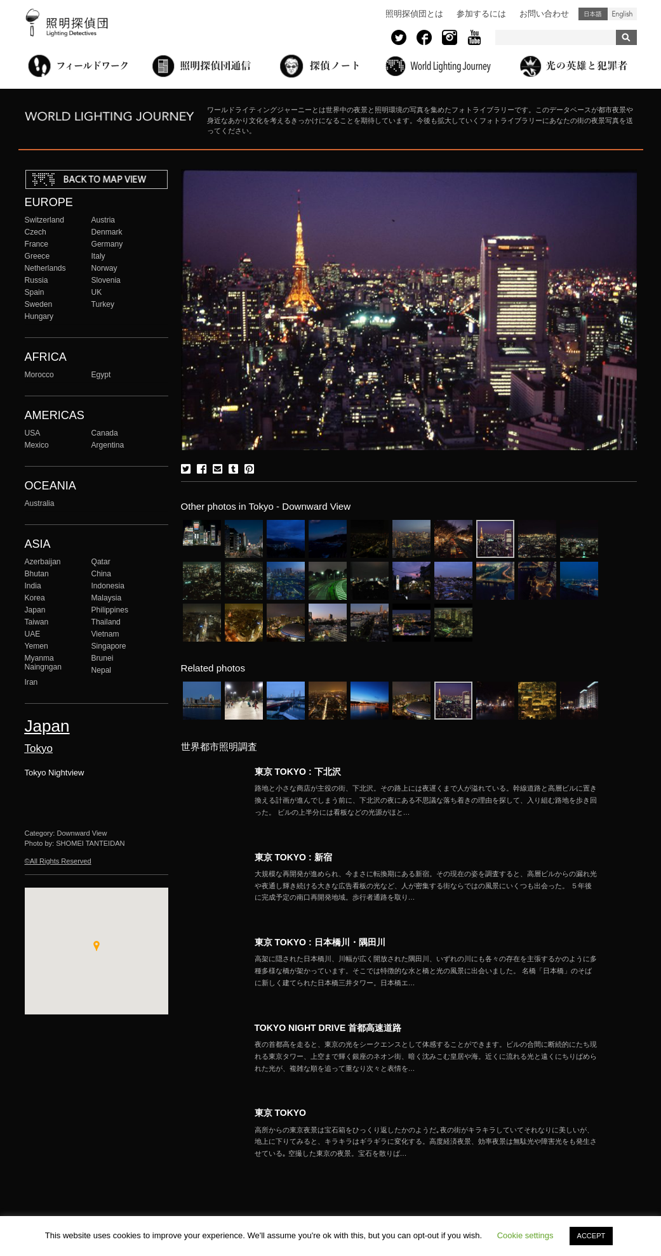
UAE (33, 634)
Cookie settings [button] (525, 1235)
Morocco (39, 374)
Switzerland (44, 220)
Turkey (102, 304)
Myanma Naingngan (43, 662)
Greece (37, 256)
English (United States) (622, 14)
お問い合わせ (544, 13)
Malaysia (106, 597)
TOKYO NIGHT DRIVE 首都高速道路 (328, 1028)
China (101, 573)
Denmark (107, 232)
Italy (98, 256)
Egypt (101, 374)
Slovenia (106, 280)
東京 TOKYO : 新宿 (293, 857)
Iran (31, 682)
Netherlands (45, 268)
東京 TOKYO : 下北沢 (298, 772)
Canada (104, 433)
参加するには (481, 13)
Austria (103, 220)
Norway (104, 268)
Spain (34, 292)
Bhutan (37, 573)
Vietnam (105, 634)
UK (96, 292)
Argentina (107, 445)
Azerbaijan (43, 561)
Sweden (39, 304)
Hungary (39, 316)
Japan (35, 609)
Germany (107, 244)
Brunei (102, 658)
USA (33, 433)
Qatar (100, 561)
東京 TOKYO (281, 1113)
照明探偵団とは (414, 13)
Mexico (37, 445)
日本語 (593, 14)
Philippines (109, 609)
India (33, 585)
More (426, 800)
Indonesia (107, 585)
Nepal (101, 670)
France (37, 244)
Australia (40, 503)
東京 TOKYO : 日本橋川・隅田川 (320, 942)
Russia (36, 280)
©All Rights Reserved (58, 861)
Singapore (108, 646)
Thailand (106, 622)
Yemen (36, 646)
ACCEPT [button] (591, 1236)
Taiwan (37, 622)
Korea (35, 597)
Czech (35, 232)
